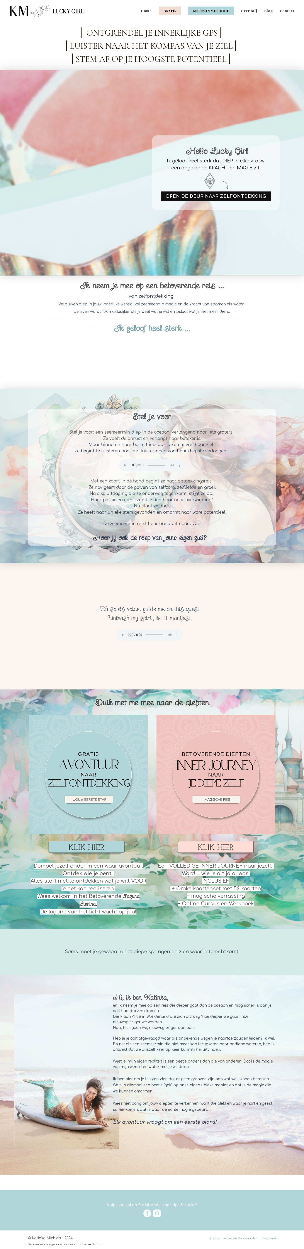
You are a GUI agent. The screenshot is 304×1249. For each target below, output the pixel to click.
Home (146, 11)
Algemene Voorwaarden (240, 1238)
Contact (287, 11)
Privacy (215, 1238)
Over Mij (249, 11)
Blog (268, 11)
